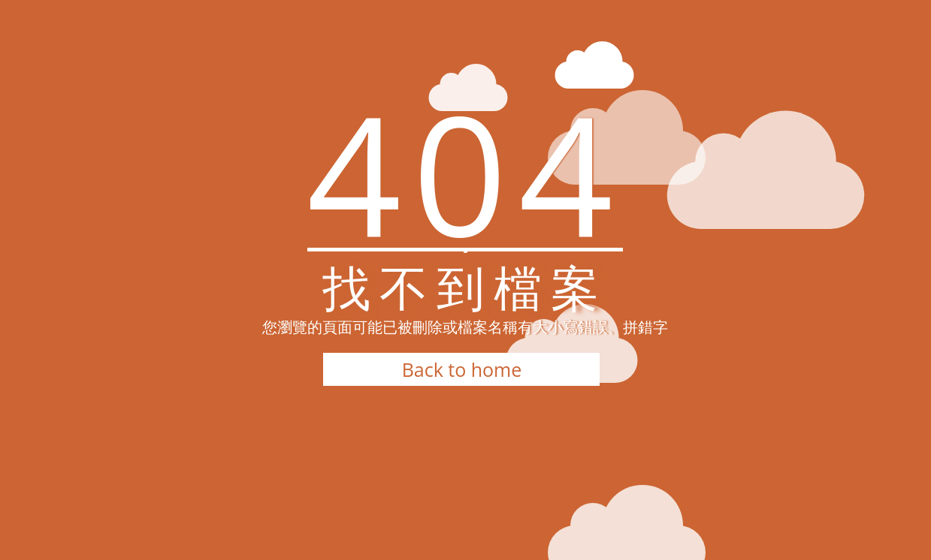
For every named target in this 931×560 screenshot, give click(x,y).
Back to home (462, 369)
